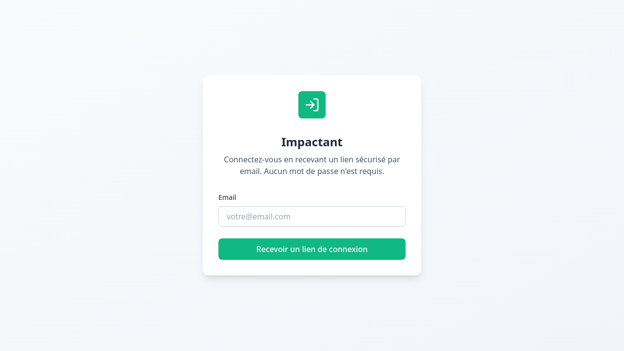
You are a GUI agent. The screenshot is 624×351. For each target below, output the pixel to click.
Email (227, 197)
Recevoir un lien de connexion (312, 249)
